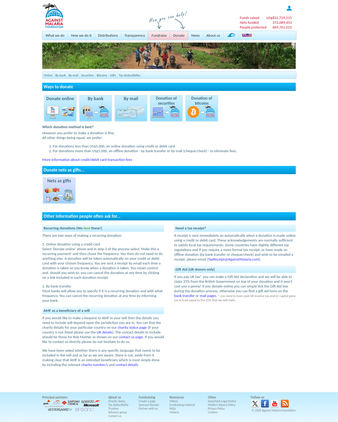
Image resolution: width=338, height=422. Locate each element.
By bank (60, 75)
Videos (174, 401)
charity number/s (94, 364)
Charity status (116, 401)
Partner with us (148, 408)
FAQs (173, 408)
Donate (179, 35)
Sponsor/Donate (149, 405)
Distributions (108, 35)
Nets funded (249, 22)
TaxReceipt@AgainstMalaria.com (233, 259)
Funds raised (249, 17)
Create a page (147, 401)
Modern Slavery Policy (221, 405)
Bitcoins (102, 75)
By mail (73, 75)
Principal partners (54, 397)
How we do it (81, 35)
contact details (127, 364)
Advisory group (117, 412)
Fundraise (159, 35)
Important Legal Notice (222, 401)
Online (48, 75)
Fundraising (147, 397)
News (195, 35)
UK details (104, 332)
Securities (87, 75)
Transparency (134, 35)
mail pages (208, 295)
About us (213, 35)
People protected (253, 27)
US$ (279, 17)
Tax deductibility (129, 75)
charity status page (132, 327)
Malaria (174, 412)
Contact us (114, 416)
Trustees (113, 408)
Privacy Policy (216, 408)
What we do (55, 35)
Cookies (213, 412)
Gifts (113, 75)
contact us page (131, 337)
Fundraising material (182, 405)
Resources (177, 397)
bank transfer (184, 295)
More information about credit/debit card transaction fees (87, 159)
